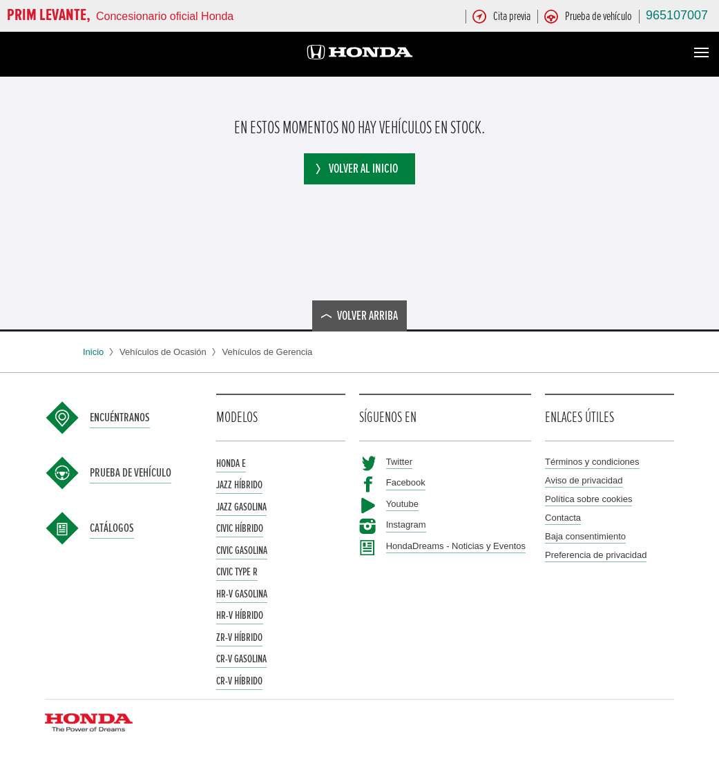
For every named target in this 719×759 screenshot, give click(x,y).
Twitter (399, 462)
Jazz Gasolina (241, 506)
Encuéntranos (120, 418)
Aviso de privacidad (584, 480)
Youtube (402, 504)
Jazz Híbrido (239, 484)
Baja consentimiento (585, 536)
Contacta (563, 517)
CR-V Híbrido (239, 680)
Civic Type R (237, 571)
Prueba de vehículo (130, 473)
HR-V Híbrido (239, 615)
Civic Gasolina (241, 550)
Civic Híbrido (239, 528)
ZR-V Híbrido (239, 637)
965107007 (677, 15)
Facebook (405, 482)
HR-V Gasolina (241, 593)
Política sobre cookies (588, 499)
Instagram (406, 524)
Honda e (231, 463)
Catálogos (112, 528)
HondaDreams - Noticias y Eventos (456, 546)
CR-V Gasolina (241, 658)
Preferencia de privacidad (595, 555)
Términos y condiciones (592, 462)
